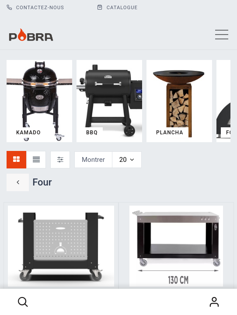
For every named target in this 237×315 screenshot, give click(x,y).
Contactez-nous (35, 7)
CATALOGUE (117, 7)
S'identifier (214, 302)
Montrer (93, 160)
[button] (23, 302)
